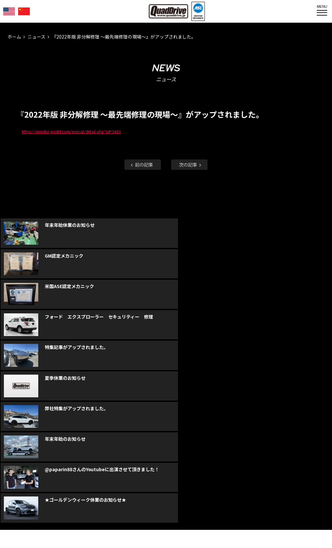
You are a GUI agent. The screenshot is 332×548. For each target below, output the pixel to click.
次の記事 (190, 164)
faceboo (143, 434)
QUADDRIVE (168, 11)
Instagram (166, 434)
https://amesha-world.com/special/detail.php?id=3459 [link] (71, 131)
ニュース (36, 36)
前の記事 (141, 164)
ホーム (14, 36)
